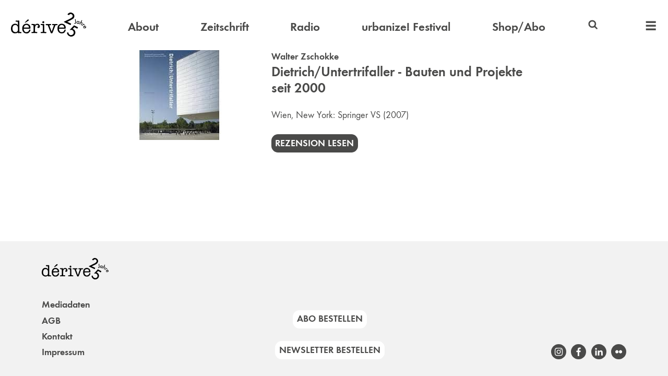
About (143, 26)
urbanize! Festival (406, 26)
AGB (51, 320)
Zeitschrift (224, 26)
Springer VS (359, 115)
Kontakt (57, 336)
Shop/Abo (518, 26)
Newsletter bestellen (329, 350)
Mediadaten (66, 304)
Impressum (63, 352)
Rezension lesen (314, 143)
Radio (305, 26)
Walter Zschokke (305, 56)
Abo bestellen (330, 318)
